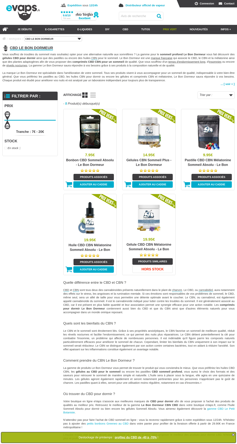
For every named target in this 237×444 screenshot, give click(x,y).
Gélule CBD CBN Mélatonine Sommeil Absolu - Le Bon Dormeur (148, 247)
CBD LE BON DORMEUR (53, 39)
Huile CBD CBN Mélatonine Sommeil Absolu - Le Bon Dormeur (90, 247)
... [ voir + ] (228, 84)
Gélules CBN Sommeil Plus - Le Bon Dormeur (148, 162)
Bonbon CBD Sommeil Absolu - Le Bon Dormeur (90, 162)
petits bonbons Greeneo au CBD (107, 423)
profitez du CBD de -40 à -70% (136, 437)
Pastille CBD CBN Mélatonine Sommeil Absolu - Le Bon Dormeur (208, 162)
